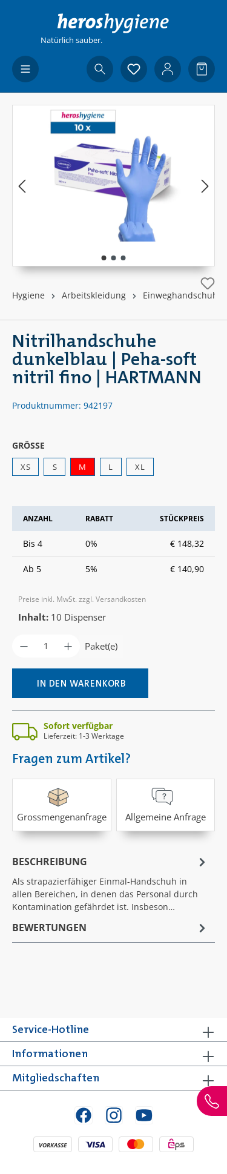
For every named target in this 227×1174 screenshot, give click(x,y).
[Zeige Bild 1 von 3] (103, 258)
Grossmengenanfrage (62, 804)
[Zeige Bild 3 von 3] (122, 258)
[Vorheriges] (22, 185)
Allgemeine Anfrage (165, 804)
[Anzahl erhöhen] (68, 646)
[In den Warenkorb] (80, 683)
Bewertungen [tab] (110, 927)
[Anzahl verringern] (24, 646)
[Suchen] (100, 69)
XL (140, 466)
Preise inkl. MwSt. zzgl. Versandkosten (82, 599)
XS (25, 466)
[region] (113, 185)
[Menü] (25, 69)
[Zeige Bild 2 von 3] (113, 258)
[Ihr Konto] (167, 69)
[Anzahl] (46, 646)
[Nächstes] (205, 185)
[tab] (110, 883)
